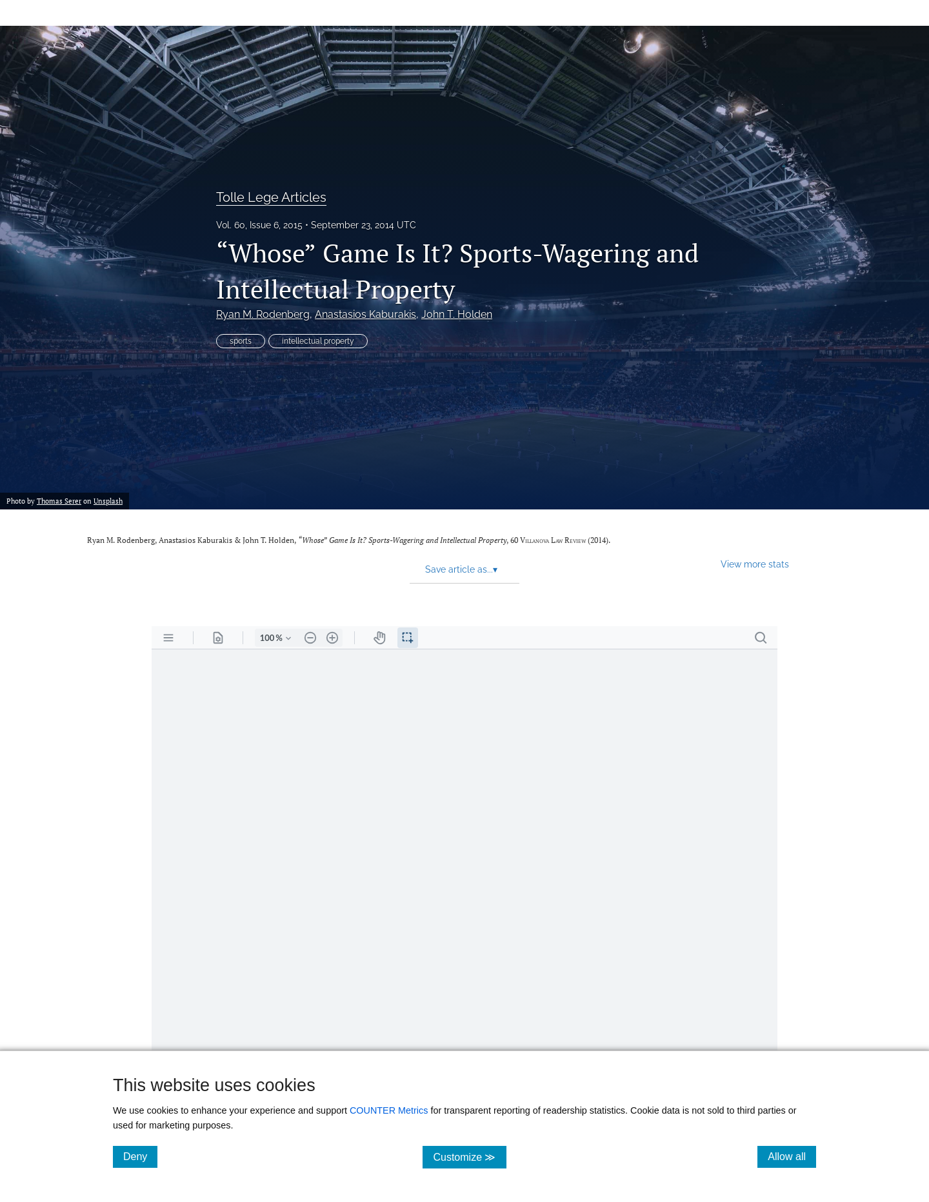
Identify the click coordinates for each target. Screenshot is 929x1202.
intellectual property (318, 341)
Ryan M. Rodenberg (263, 314)
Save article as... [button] (461, 569)
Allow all (792, 1156)
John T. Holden (456, 314)
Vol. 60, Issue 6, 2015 (259, 225)
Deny (140, 1156)
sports (241, 341)
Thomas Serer (59, 501)
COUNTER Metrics (389, 1110)
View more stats (755, 563)
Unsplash (108, 501)
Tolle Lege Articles (271, 197)
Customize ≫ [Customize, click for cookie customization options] (469, 1156)
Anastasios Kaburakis (365, 314)
